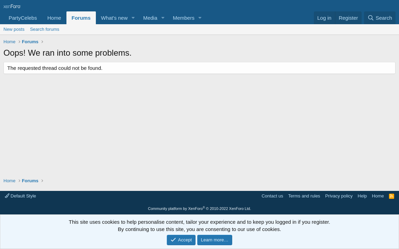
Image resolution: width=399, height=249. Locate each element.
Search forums (45, 29)
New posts (14, 29)
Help (362, 196)
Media (150, 18)
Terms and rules (304, 196)
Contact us (272, 196)
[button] (133, 17)
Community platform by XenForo (199, 208)
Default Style (20, 196)
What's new (114, 18)
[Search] (380, 17)
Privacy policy (339, 196)
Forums (81, 18)
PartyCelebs (23, 18)
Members (183, 18)
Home (54, 18)
